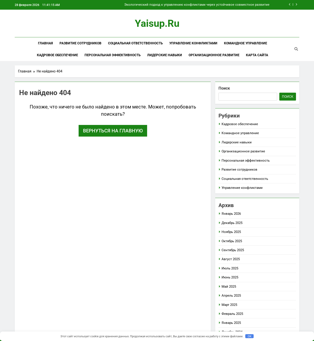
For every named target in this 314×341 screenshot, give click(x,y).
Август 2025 (231, 259)
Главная (45, 43)
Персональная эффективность (113, 55)
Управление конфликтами (193, 43)
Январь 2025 (231, 323)
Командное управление (245, 43)
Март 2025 (229, 305)
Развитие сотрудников (80, 43)
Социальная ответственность (135, 43)
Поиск (224, 88)
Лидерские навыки (164, 55)
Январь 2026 (231, 214)
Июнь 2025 (230, 277)
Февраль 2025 (232, 314)
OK (249, 336)
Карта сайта (257, 55)
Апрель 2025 (231, 296)
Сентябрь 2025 (233, 250)
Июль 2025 (230, 268)
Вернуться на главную (113, 131)
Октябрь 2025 (232, 241)
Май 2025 (229, 287)
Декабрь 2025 (232, 223)
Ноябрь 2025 (231, 232)
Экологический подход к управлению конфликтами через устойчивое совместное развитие (196, 5)
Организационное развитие (214, 55)
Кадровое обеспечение (57, 55)
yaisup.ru (157, 23)
